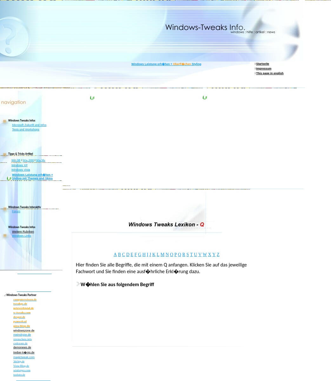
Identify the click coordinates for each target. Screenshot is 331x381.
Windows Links (21, 235)
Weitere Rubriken (23, 231)
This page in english (270, 73)
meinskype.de (22, 334)
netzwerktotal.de (23, 308)
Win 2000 (28, 160)
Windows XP (19, 165)
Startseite (262, 63)
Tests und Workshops (25, 129)
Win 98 (15, 160)
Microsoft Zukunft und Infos (29, 125)
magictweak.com (24, 357)
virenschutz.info (22, 339)
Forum (16, 211)
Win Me (40, 160)
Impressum (263, 68)
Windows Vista (20, 169)
